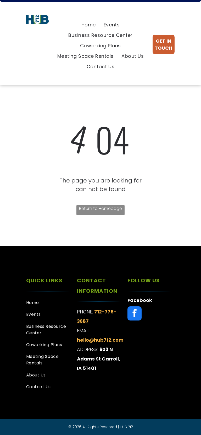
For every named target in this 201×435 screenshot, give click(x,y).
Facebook (139, 300)
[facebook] (134, 314)
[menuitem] (88, 25)
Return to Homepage (100, 208)
